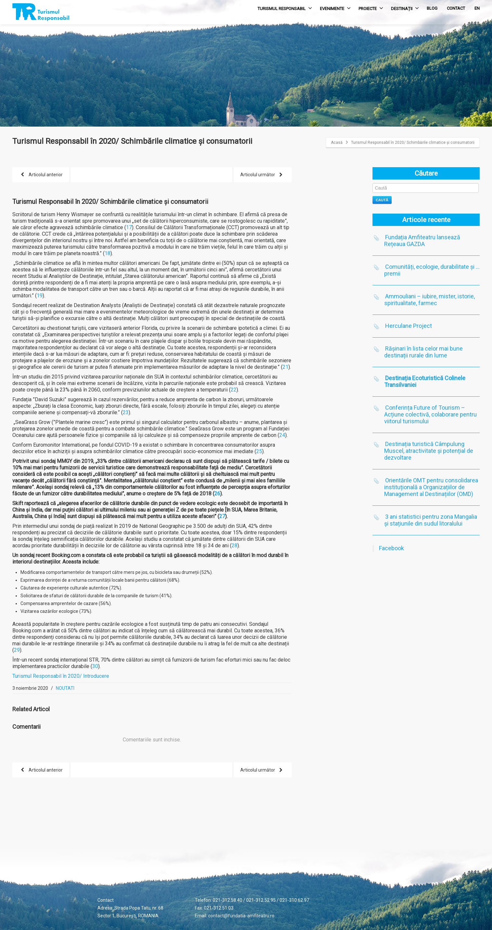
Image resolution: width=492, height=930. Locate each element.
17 (129, 227)
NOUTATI (65, 688)
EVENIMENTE (335, 8)
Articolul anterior (40, 175)
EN (477, 8)
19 (40, 295)
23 (126, 412)
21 (285, 367)
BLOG (432, 8)
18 (107, 253)
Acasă (337, 142)
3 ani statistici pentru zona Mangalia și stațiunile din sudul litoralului (430, 520)
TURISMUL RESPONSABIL (285, 8)
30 (95, 666)
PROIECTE (371, 8)
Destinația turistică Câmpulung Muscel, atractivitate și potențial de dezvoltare (428, 450)
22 (233, 390)
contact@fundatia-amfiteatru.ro (241, 915)
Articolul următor (262, 175)
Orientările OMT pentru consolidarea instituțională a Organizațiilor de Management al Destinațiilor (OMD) (431, 487)
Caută (382, 200)
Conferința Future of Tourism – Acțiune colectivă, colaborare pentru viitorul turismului (430, 414)
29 (17, 650)
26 (217, 493)
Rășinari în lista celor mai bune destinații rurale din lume (423, 352)
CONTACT (456, 8)
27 (222, 516)
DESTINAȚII (405, 8)
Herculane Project (408, 325)
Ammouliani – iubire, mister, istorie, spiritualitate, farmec (429, 299)
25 (259, 451)
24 (282, 435)
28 (234, 545)
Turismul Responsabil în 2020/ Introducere (60, 676)
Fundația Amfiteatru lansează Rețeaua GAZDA (422, 240)
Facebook (391, 548)
